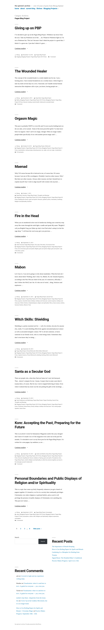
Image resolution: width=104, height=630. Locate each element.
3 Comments (19, 252)
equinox (20, 301)
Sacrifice (29, 201)
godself (45, 199)
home (17, 8)
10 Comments (20, 152)
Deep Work (38, 98)
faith (34, 516)
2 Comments (19, 520)
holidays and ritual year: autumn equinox (46, 301)
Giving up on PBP (28, 28)
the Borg (44, 355)
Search (17, 537)
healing (30, 102)
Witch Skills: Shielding (32, 319)
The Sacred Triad (50, 244)
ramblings (59, 199)
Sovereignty (49, 512)
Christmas (20, 406)
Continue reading (21, 48)
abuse (17, 514)
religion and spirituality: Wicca (45, 303)
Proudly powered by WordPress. (33, 624)
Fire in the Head (27, 216)
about (22, 8)
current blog (30, 8)
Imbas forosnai (20, 244)
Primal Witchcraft (31, 351)
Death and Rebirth (41, 454)
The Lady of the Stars (40, 244)
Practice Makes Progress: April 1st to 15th (65, 561)
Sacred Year (50, 296)
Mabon (20, 267)
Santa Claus (22, 408)
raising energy (28, 150)
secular (58, 303)
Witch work (49, 355)
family (32, 406)
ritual (54, 303)
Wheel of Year (27, 305)
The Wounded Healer (31, 71)
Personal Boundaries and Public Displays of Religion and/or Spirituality (48, 480)
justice (48, 199)
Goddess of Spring (38, 458)
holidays (33, 301)
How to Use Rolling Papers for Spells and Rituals (67, 549)
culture (31, 516)
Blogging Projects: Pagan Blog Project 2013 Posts (34, 57)
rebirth (26, 460)
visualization (58, 150)
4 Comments (19, 357)
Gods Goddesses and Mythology (24, 400)
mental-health (35, 102)
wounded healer (50, 102)
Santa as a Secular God (32, 371)
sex (42, 150)
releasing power (37, 150)
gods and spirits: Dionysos (35, 199)
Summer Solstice (19, 305)
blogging (18, 57)
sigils (45, 150)
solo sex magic (51, 150)
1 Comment (53, 57)
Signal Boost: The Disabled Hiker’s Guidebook (67, 558)
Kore (60, 458)
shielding (38, 355)
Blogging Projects (50, 8)
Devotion (24, 195)
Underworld (43, 102)
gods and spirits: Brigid (45, 248)
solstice (62, 303)
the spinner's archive (22, 6)
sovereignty (18, 518)
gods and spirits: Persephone (50, 458)
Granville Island (26, 301)
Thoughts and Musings (43, 195)
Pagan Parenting (47, 400)
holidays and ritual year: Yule (46, 406)
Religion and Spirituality (21, 201)
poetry (22, 250)
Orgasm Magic (26, 118)
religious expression (53, 516)
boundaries (26, 516)
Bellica (18, 100)
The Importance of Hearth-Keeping (63, 546)
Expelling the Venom (23, 199)
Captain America (22, 355)
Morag (18, 54)
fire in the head (22, 248)
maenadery (54, 199)
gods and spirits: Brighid (32, 248)
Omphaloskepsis (32, 303)
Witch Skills (39, 351)
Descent (25, 102)
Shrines (39, 8)
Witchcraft (47, 146)
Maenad (21, 166)
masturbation (21, 150)
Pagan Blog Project (41, 54)
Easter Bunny (27, 406)
